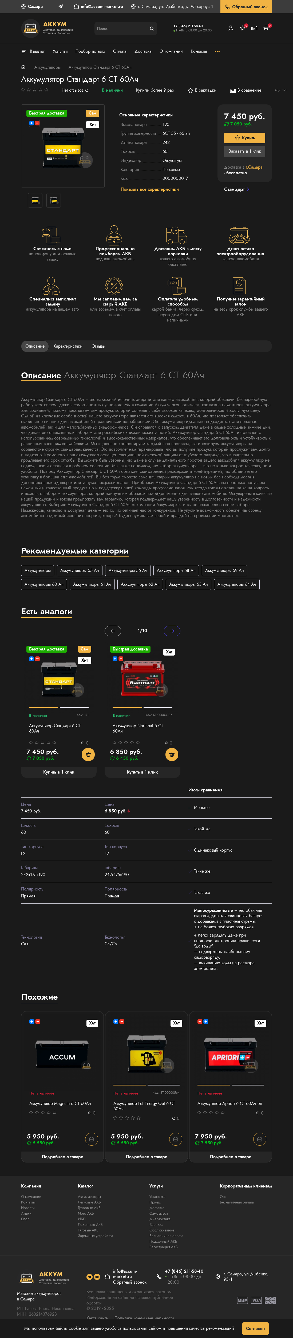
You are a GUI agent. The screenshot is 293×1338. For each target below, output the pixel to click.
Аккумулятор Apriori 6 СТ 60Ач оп (229, 1104)
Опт (223, 1197)
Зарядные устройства (95, 1236)
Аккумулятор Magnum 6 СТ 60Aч (60, 1104)
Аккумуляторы (47, 67)
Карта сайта (97, 1319)
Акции (26, 1214)
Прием (155, 1203)
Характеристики (68, 346)
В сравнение (245, 90)
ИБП (82, 1219)
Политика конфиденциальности (144, 1319)
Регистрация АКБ (163, 1247)
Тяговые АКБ (88, 1231)
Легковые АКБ (89, 1203)
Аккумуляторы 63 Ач (188, 584)
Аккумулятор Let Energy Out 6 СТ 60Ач (144, 1107)
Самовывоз (158, 1214)
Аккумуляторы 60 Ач (44, 584)
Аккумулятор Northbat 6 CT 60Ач (138, 729)
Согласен (255, 1328)
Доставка (156, 1208)
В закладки (201, 90)
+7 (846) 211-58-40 (188, 26)
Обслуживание (161, 1231)
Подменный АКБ (163, 1242)
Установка (157, 1197)
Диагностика (160, 1219)
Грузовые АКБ (89, 1208)
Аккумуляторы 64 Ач (236, 584)
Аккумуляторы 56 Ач (128, 570)
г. (254, 167)
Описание (35, 346)
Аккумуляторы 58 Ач (176, 570)
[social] (89, 1278)
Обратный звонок (246, 7)
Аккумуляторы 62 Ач (140, 584)
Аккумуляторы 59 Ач (224, 570)
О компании (31, 1197)
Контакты (28, 1203)
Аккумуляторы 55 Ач (79, 570)
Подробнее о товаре (62, 1157)
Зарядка (156, 1225)
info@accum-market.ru (102, 7)
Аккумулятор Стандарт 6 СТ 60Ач (55, 729)
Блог (25, 1219)
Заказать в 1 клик (244, 151)
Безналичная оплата (166, 1236)
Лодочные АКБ (90, 1225)
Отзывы (98, 346)
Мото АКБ (86, 1214)
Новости (28, 1208)
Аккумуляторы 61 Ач (92, 584)
